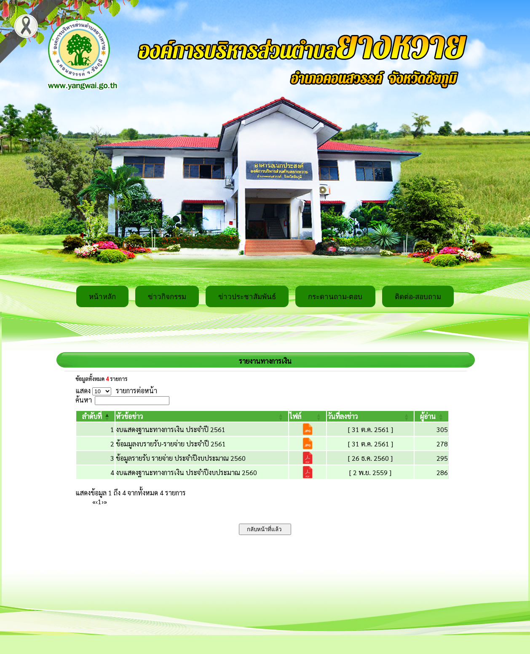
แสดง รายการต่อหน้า (116, 390)
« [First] (94, 501)
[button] (92, 416)
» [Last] (105, 501)
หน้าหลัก (102, 297)
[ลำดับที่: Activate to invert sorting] (95, 416)
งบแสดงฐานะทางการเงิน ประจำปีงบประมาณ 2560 (186, 472)
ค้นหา (83, 399)
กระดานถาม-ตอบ (335, 297)
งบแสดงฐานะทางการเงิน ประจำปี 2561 (170, 429)
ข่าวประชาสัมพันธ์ (247, 297)
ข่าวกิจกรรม (167, 297)
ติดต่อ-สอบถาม (418, 297)
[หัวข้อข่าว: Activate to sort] (201, 416)
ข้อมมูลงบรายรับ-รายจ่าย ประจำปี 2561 (171, 443)
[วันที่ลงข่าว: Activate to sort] (370, 416)
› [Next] (103, 501)
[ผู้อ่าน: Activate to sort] (432, 416)
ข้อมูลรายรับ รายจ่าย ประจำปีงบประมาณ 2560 (181, 458)
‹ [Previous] (97, 501)
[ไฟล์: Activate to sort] (307, 416)
